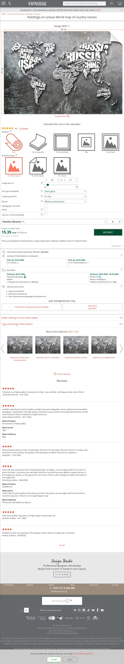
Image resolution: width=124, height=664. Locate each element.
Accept (54, 659)
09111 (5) (73, 331)
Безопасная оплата (61, 286)
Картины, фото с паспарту (47, 347)
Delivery (30, 585)
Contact (115, 585)
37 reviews (23, 128)
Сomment (117, 245)
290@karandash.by (59, 591)
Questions (94, 585)
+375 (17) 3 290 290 (63, 588)
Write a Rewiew (63, 374)
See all (62, 545)
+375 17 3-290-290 (53, 633)
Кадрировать (62, 116)
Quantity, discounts (12, 221)
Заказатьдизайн (92, 307)
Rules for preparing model (50, 610)
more (98, 10)
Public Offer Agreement (83, 653)
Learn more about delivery (98, 648)
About (51, 585)
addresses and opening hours (107, 643)
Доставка (61, 270)
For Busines (9, 585)
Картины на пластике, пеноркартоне (19, 348)
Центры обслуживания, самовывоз (61, 256)
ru (22, 610)
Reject (70, 659)
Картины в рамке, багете (76, 347)
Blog (73, 585)
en (26, 610)
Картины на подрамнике (104, 347)
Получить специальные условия (31, 307)
